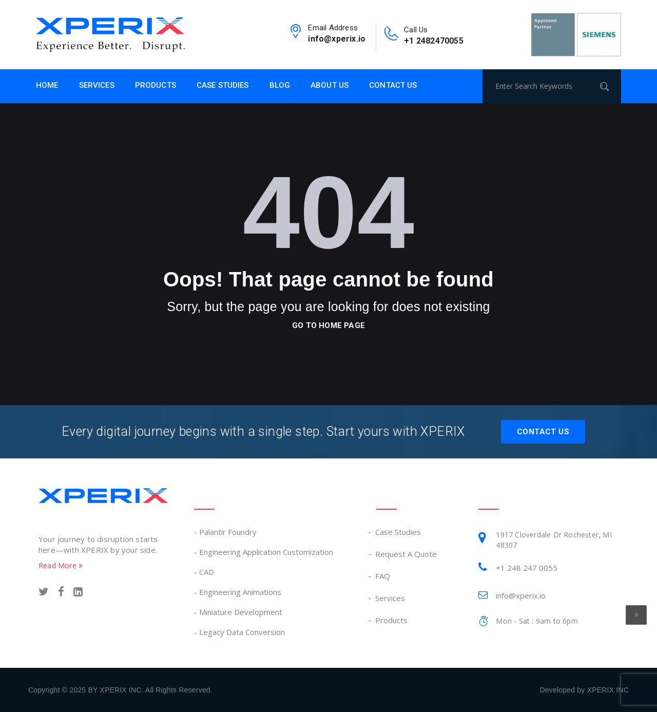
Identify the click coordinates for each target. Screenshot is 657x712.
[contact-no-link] (391, 37)
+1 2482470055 (433, 41)
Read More (60, 565)
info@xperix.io (336, 39)
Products (155, 85)
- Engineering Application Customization (263, 552)
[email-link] (295, 35)
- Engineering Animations (237, 592)
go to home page (328, 325)
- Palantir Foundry (225, 532)
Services (96, 85)
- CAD (204, 572)
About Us (330, 85)
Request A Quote (406, 554)
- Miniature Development (238, 612)
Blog (280, 85)
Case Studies (223, 85)
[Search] (607, 85)
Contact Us (393, 85)
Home (47, 85)
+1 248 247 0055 (526, 568)
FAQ (383, 576)
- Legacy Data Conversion (239, 632)
